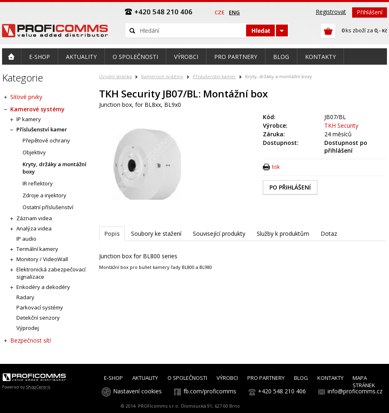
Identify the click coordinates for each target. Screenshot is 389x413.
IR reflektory (38, 183)
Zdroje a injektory (44, 195)
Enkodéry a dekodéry (43, 287)
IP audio (26, 238)
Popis (112, 233)
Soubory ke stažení (156, 233)
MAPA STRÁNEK (364, 381)
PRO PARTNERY (266, 377)
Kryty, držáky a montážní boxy (278, 76)
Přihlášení (369, 12)
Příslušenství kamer (214, 76)
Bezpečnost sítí (30, 340)
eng (234, 12)
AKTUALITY (145, 377)
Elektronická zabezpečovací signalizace (51, 273)
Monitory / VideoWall (42, 259)
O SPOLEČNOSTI (187, 377)
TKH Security (341, 125)
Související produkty (219, 233)
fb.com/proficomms (209, 391)
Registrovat (331, 12)
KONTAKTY (330, 377)
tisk (276, 166)
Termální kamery (37, 249)
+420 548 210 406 (282, 391)
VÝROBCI (227, 377)
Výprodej (27, 328)
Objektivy (34, 152)
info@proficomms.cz (355, 391)
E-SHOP (113, 377)
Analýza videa (34, 228)
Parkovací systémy (39, 307)
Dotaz (329, 233)
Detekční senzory (38, 317)
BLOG (301, 377)
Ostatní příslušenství (48, 207)
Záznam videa (34, 218)
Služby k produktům (283, 233)
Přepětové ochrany (46, 140)
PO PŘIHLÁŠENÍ (290, 187)
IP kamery (28, 119)
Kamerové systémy (162, 76)
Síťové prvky (26, 97)
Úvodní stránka (115, 76)
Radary (25, 297)
